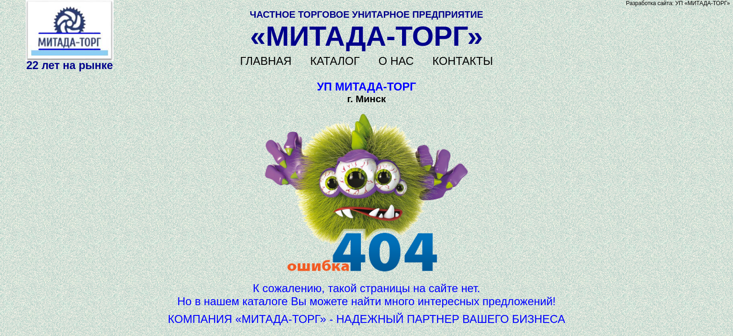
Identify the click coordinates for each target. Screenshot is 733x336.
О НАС (396, 61)
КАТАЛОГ (335, 61)
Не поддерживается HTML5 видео (70, 30)
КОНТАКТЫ (462, 61)
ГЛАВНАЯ (266, 61)
